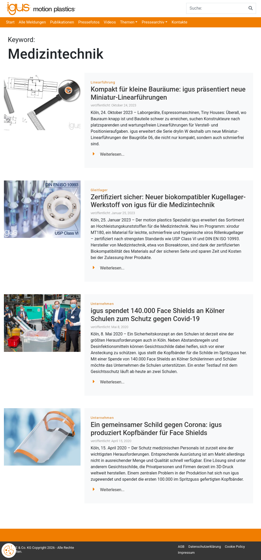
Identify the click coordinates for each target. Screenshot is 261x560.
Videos (110, 22)
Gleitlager (99, 190)
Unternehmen (102, 304)
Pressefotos (89, 22)
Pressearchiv (153, 22)
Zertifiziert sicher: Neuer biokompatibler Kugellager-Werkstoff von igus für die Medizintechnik (168, 201)
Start (10, 22)
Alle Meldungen (32, 22)
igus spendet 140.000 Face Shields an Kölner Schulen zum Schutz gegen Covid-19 (158, 315)
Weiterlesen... (109, 154)
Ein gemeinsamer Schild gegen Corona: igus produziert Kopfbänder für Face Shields (156, 429)
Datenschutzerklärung (205, 547)
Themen (127, 22)
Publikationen (62, 22)
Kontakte (179, 22)
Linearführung (103, 82)
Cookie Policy (235, 547)
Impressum (186, 553)
